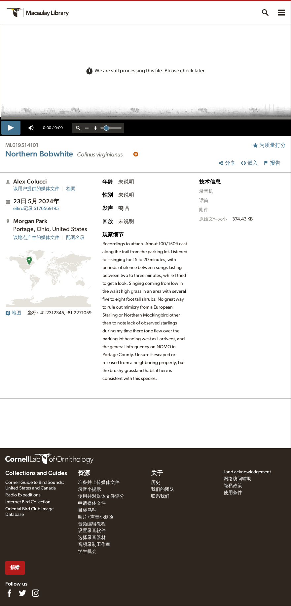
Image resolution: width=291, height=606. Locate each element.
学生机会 (87, 551)
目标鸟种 (87, 510)
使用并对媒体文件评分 (101, 496)
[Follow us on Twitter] (22, 593)
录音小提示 (89, 489)
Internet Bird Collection (28, 502)
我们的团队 (162, 489)
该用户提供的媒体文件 (36, 188)
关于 (157, 473)
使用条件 (233, 492)
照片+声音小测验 (95, 517)
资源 (84, 473)
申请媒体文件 (92, 503)
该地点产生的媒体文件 (36, 237)
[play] (10, 128)
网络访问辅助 (237, 479)
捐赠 (14, 567)
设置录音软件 (92, 530)
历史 (155, 482)
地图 (13, 313)
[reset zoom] (78, 128)
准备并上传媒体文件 (99, 482)
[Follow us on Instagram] (36, 593)
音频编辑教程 (92, 524)
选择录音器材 (92, 537)
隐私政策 (233, 486)
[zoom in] (95, 128)
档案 (70, 188)
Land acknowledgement (247, 472)
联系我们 (160, 496)
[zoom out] (87, 128)
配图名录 (75, 237)
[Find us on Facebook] (9, 593)
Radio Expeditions (23, 495)
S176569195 (36, 208)
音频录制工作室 (94, 544)
